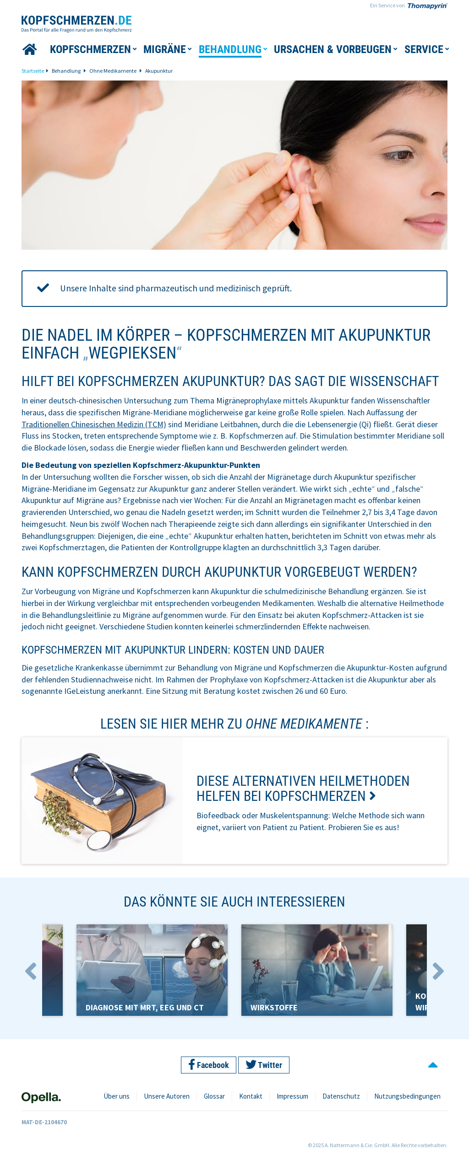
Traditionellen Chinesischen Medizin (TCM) (94, 424)
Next (438, 971)
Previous (30, 971)
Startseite (33, 70)
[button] (90, 49)
